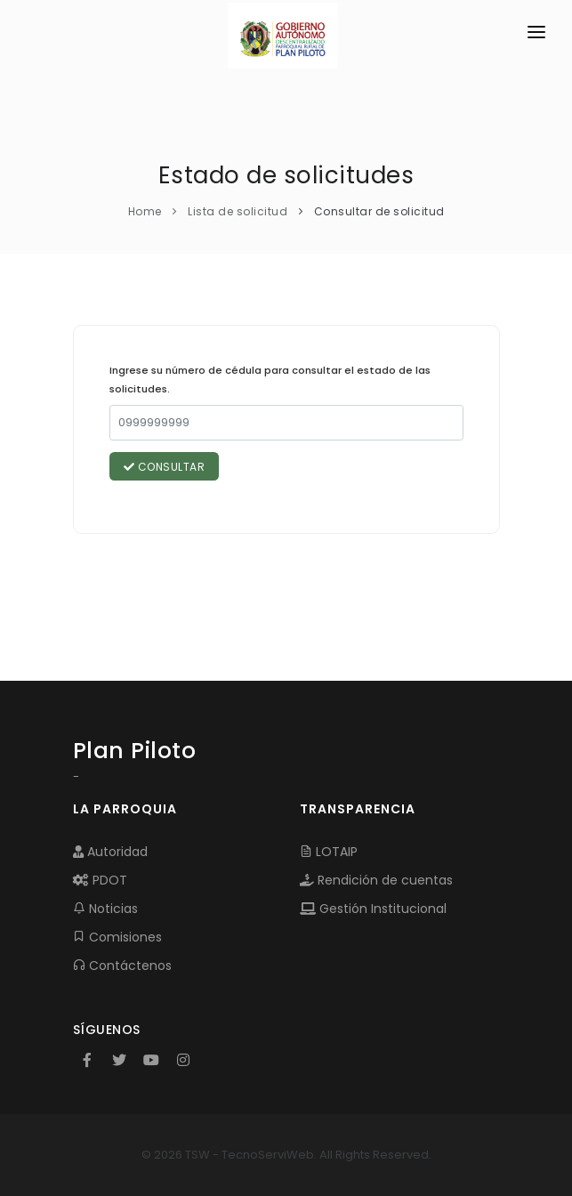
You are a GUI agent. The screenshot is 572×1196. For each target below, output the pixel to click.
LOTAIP (329, 852)
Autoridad (110, 852)
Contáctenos (122, 965)
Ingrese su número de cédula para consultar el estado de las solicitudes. (270, 380)
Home (145, 211)
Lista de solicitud (237, 211)
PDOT (100, 880)
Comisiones (117, 937)
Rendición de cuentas (376, 880)
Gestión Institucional (373, 908)
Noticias (105, 908)
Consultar (164, 466)
